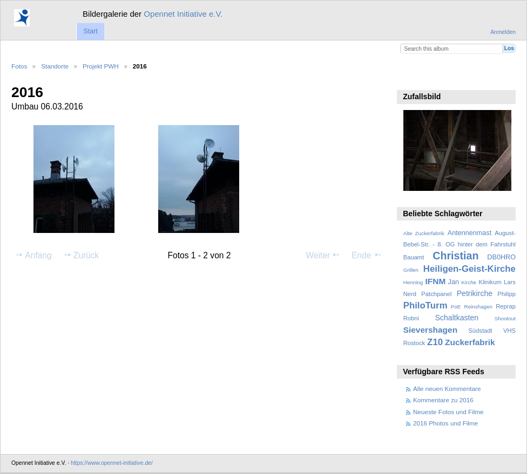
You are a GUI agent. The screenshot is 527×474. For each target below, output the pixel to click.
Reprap (506, 306)
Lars (510, 282)
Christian (455, 256)
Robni (411, 318)
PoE (456, 307)
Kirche (468, 282)
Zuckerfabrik (470, 342)
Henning (413, 282)
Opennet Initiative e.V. (183, 13)
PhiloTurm (425, 305)
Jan (453, 282)
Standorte (55, 66)
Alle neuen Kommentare (447, 388)
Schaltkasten (456, 317)
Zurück (81, 255)
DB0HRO (501, 257)
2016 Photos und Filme (445, 423)
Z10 (435, 342)
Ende (367, 255)
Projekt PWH (101, 66)
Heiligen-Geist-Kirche (469, 269)
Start (90, 31)
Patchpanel (436, 294)
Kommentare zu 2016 (443, 399)
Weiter (323, 255)
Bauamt (413, 257)
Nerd (409, 294)
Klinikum (489, 282)
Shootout (505, 318)
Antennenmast (469, 233)
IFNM (435, 281)
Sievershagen (430, 329)
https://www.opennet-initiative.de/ (112, 463)
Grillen (410, 270)
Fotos (19, 66)
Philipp (506, 294)
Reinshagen (478, 307)
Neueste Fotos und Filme (448, 411)
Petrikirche (474, 293)
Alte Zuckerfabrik (423, 233)
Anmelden (503, 32)
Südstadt (480, 330)
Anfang (33, 255)
